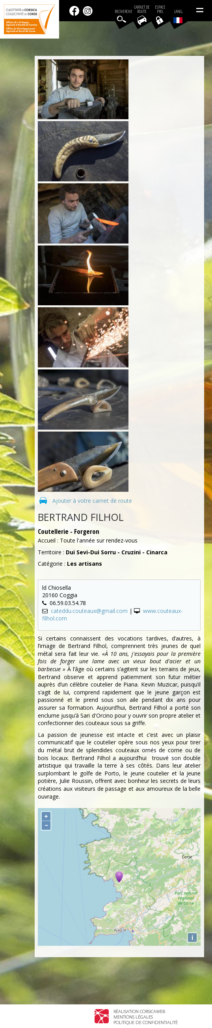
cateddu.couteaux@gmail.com (89, 611)
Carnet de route (142, 9)
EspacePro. (160, 9)
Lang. (178, 16)
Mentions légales (133, 1017)
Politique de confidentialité (145, 1022)
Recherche (123, 11)
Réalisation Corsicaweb (139, 1011)
